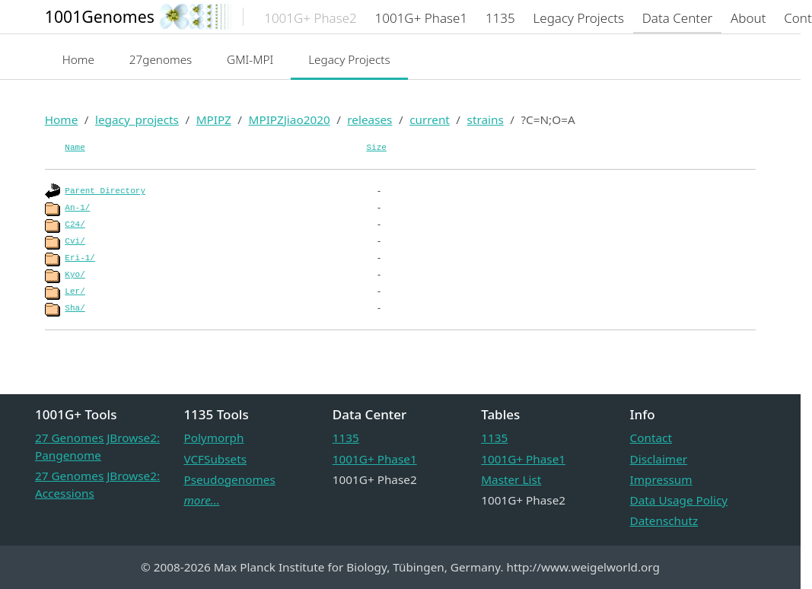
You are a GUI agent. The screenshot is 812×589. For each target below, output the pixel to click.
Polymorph (213, 437)
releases (369, 119)
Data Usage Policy (679, 500)
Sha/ (74, 308)
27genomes (160, 59)
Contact (651, 437)
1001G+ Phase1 (375, 458)
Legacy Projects (349, 59)
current (429, 119)
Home (78, 59)
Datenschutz (664, 520)
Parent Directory (105, 191)
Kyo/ (74, 274)
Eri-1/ (80, 258)
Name (74, 147)
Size (376, 147)
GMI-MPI (250, 59)
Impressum (661, 479)
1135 (346, 437)
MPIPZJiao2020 (289, 119)
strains (485, 119)
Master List (511, 479)
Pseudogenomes (229, 479)
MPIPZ (213, 119)
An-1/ (77, 207)
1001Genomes (99, 16)
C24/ (74, 224)
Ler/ (74, 291)
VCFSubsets (215, 458)
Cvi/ (74, 241)
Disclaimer (659, 458)
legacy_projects (137, 119)
